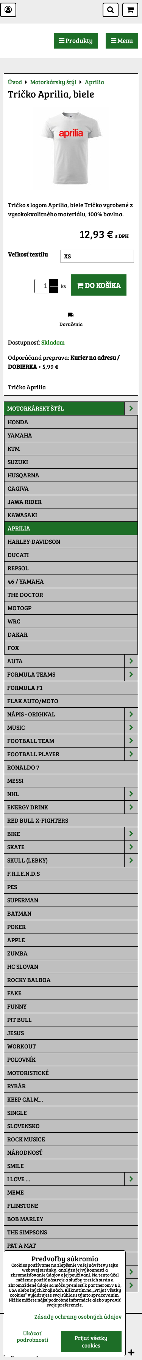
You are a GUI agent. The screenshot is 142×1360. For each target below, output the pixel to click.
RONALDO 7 (23, 767)
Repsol (18, 568)
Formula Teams (72, 674)
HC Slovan (22, 966)
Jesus (15, 1033)
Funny (17, 1006)
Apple (16, 940)
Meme (15, 1192)
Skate (72, 847)
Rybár (16, 1086)
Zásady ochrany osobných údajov (78, 1316)
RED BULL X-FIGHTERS (37, 820)
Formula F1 (24, 687)
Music (72, 727)
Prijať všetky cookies (91, 1341)
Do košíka (98, 285)
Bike (72, 833)
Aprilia (19, 528)
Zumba (17, 953)
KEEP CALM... (25, 1099)
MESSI (15, 780)
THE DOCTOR (25, 594)
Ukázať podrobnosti (32, 1336)
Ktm (14, 448)
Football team (72, 740)
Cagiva (18, 488)
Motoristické (28, 1073)
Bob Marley (25, 1219)
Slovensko (23, 1126)
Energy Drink (72, 807)
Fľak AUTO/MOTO (32, 701)
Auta (72, 661)
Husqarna (23, 475)
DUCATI (18, 555)
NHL (72, 793)
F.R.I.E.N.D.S (23, 873)
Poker (16, 926)
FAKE (14, 993)
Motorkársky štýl (72, 408)
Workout (21, 1046)
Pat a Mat (21, 1245)
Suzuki (18, 462)
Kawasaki (22, 515)
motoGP (19, 608)
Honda (18, 422)
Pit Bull (19, 1019)
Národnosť (24, 1152)
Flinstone (22, 1205)
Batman (19, 913)
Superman (22, 900)
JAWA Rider (25, 501)
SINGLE (17, 1112)
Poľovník (21, 1059)
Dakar (18, 634)
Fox (13, 648)
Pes (12, 887)
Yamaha (20, 435)
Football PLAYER (72, 754)
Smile (15, 1166)
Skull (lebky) (72, 860)
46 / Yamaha (26, 581)
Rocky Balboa (29, 980)
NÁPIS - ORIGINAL (72, 714)
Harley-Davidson (34, 541)
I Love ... (72, 1179)
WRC (14, 621)
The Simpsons (27, 1232)
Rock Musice (26, 1139)
